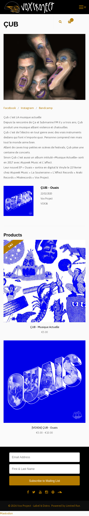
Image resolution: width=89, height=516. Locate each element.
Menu (82, 7)
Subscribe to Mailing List (44, 481)
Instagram (27, 108)
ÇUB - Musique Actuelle (44, 327)
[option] (44, 67)
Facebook (10, 108)
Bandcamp (46, 108)
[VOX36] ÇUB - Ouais (44, 427)
